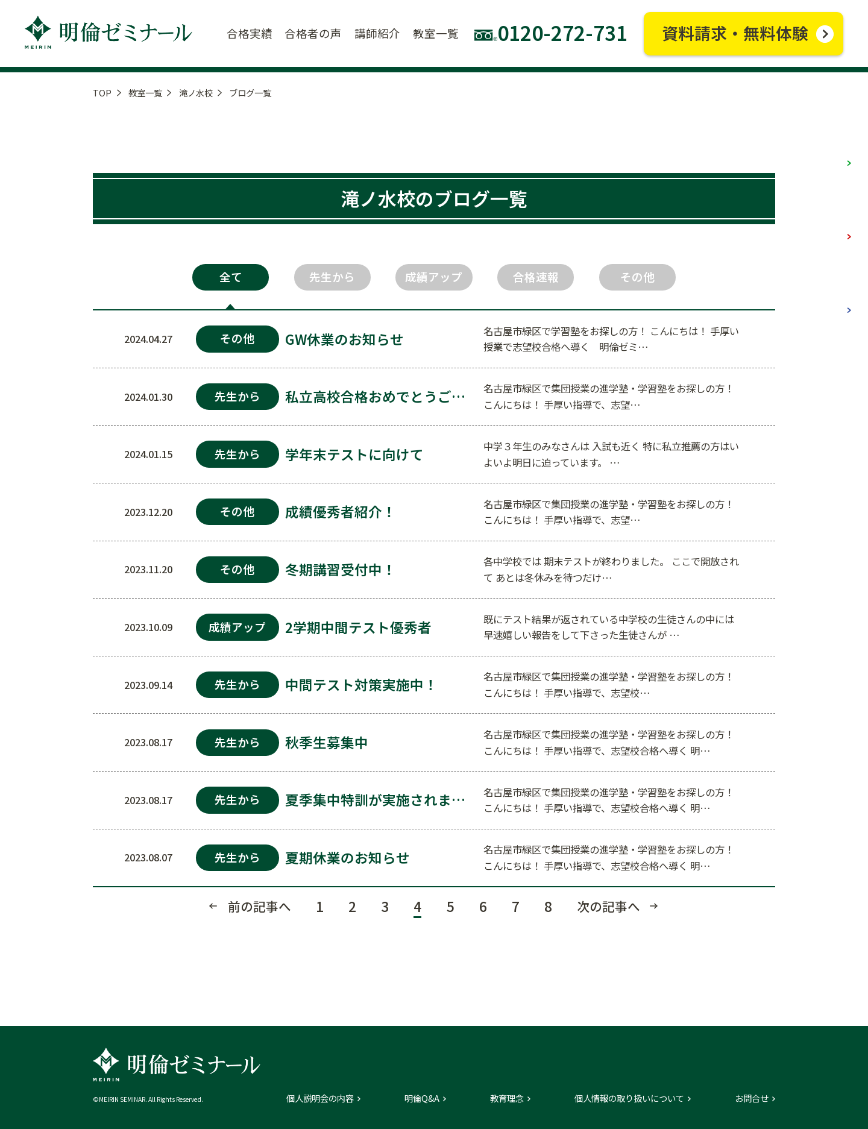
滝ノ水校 (196, 92)
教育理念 (507, 1098)
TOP (102, 92)
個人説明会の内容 (320, 1098)
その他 (637, 277)
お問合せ (752, 1098)
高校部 (821, 295)
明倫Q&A (421, 1098)
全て (230, 277)
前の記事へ (259, 906)
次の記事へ (608, 906)
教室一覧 (145, 92)
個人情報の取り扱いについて (629, 1098)
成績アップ (433, 277)
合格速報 (536, 277)
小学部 (821, 148)
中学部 (821, 221)
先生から (332, 277)
